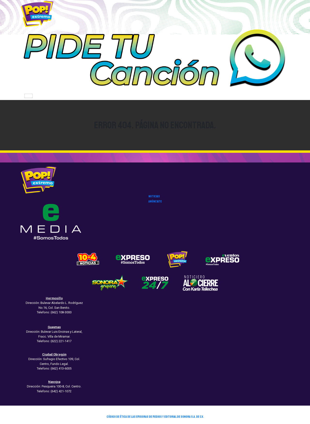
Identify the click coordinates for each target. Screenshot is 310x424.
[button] (155, 59)
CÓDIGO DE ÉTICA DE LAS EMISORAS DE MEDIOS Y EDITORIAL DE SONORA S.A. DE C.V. (155, 417)
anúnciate (155, 201)
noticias (154, 196)
